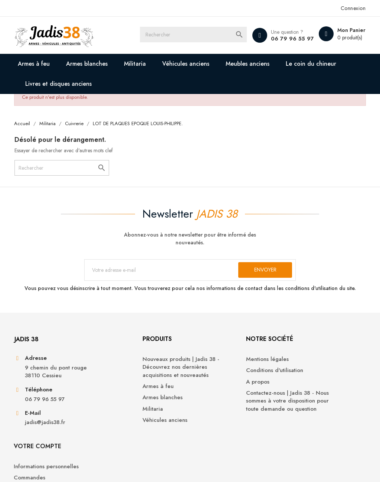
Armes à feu (35, 63)
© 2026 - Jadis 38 (37, 467)
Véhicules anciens (187, 63)
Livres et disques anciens (60, 83)
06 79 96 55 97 (290, 38)
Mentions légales (217, 366)
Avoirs (293, 389)
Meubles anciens (249, 63)
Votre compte (309, 345)
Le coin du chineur (312, 63)
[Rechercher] (198, 35)
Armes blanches (88, 63)
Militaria (136, 63)
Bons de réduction (309, 411)
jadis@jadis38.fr (46, 430)
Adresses (297, 400)
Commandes (301, 377)
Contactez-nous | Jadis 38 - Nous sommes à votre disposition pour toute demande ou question (229, 411)
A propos (207, 389)
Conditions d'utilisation (224, 377)
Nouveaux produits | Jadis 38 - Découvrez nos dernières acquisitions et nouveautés (144, 374)
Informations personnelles (318, 366)
